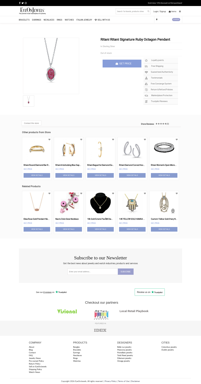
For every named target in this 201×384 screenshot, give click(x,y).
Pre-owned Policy (36, 361)
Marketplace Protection (158, 95)
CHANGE (176, 19)
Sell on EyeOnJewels (37, 366)
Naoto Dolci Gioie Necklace (67, 219)
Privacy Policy (110, 381)
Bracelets (24, 20)
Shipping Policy (35, 369)
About (31, 347)
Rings (59, 20)
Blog (31, 349)
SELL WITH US (102, 20)
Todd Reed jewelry (125, 355)
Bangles (76, 347)
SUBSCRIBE (126, 271)
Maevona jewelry (124, 349)
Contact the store (31, 123)
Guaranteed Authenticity (158, 72)
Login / (156, 11)
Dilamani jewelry (124, 358)
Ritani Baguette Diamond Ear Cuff (102, 165)
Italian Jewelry (84, 20)
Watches (69, 20)
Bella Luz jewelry (124, 347)
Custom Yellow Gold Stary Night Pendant (169, 219)
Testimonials (153, 78)
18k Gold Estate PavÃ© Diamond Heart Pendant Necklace (112, 219)
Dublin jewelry (167, 349)
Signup (163, 11)
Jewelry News (35, 358)
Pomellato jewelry (124, 352)
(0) (168, 124)
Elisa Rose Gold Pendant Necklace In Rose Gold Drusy (47, 219)
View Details (37, 175)
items (172, 11)
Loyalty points (154, 60)
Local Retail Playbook (134, 311)
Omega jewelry (123, 361)
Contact (32, 352)
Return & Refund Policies (158, 89)
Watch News (34, 372)
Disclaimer (135, 381)
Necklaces (49, 20)
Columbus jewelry (169, 347)
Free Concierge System (158, 83)
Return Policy (34, 363)
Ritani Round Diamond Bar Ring (37, 165)
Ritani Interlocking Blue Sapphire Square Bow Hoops (78, 165)
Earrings (36, 20)
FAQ (31, 355)
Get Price (28, 169)
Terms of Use (123, 381)
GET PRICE (123, 63)
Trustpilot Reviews (156, 101)
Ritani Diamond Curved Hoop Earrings (135, 165)
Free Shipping (153, 66)
